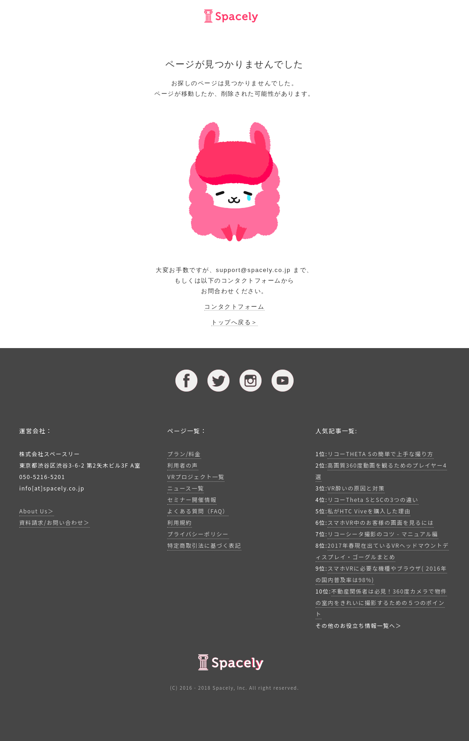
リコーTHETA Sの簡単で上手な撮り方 (380, 454)
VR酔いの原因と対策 (356, 488)
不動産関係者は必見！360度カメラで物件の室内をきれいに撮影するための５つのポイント (381, 602)
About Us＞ (36, 511)
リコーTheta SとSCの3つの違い (373, 499)
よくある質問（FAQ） (198, 511)
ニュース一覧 (185, 488)
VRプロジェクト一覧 (195, 476)
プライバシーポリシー (198, 534)
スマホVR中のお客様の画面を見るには (380, 522)
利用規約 (179, 522)
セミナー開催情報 (192, 499)
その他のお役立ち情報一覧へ (356, 625)
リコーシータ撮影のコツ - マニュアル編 (382, 534)
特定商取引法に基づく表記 (204, 545)
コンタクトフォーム (234, 306)
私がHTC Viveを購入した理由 (368, 511)
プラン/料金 (184, 454)
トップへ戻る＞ (234, 322)
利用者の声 (182, 465)
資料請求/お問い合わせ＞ (54, 522)
